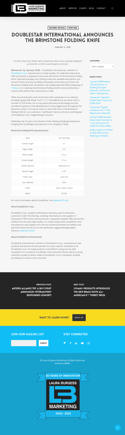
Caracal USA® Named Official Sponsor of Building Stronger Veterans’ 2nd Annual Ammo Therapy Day (100, 87)
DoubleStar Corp (19, 73)
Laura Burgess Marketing (54, 360)
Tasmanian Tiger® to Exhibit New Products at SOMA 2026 (101, 100)
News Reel (73, 28)
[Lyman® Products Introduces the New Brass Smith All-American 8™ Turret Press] (93, 290)
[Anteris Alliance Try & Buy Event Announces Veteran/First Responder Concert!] (31, 290)
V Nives (14, 88)
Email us (79, 318)
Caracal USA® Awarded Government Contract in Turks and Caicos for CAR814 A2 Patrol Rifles (101, 121)
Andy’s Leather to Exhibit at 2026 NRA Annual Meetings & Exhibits (101, 132)
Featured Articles (57, 28)
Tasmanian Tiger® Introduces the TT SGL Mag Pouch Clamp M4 (100, 110)
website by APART (62, 363)
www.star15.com (60, 200)
